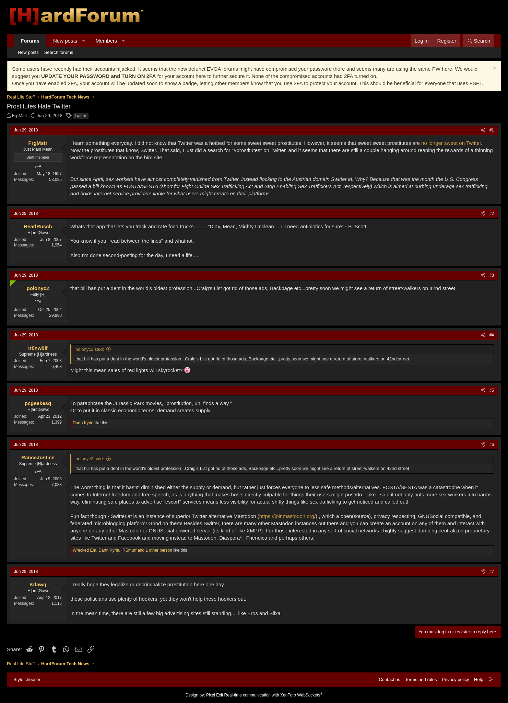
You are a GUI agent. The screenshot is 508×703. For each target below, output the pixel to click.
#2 (491, 213)
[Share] (483, 130)
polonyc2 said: (89, 349)
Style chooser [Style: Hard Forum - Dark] (26, 679)
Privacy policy (455, 679)
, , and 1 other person (122, 550)
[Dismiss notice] (494, 68)
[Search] (478, 40)
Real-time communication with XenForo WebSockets (273, 695)
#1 (491, 130)
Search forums (58, 52)
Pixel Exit (214, 695)
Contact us (389, 679)
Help (478, 679)
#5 (491, 390)
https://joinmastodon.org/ (287, 516)
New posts (65, 41)
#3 (491, 275)
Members (106, 41)
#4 (491, 335)
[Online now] (11, 281)
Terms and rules (421, 679)
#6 (491, 444)
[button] (83, 40)
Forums (30, 41)
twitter (80, 115)
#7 (491, 571)
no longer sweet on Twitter (450, 143)
